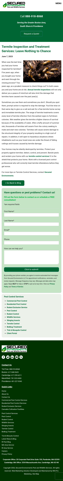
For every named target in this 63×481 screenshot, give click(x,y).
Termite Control (7, 429)
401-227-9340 (16, 381)
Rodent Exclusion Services (11, 406)
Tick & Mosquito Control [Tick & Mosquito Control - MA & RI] (16, 330)
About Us (5, 394)
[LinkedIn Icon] (12, 357)
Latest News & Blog (9, 439)
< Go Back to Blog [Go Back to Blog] (13, 183)
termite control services (39, 156)
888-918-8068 (14, 369)
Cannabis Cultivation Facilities (13, 409)
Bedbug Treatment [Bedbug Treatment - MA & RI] (14, 327)
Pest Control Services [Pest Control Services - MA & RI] (14, 296)
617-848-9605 (13, 372)
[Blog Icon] (21, 357)
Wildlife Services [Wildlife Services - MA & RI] (13, 317)
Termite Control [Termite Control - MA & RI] (13, 324)
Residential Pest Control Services (14, 403)
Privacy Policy (7, 454)
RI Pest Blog (6, 442)
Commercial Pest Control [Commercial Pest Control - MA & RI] (17, 301)
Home (4, 391)
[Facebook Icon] (3, 357)
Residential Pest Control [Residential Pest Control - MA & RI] (16, 304)
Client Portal (12, 333)
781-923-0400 (16, 378)
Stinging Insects (8, 426)
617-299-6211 (16, 375)
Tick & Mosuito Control (10, 436)
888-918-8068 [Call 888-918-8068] (34, 16)
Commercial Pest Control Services (14, 400)
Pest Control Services (10, 413)
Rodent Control (7, 420)
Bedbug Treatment (8, 432)
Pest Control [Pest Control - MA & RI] (12, 311)
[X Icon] (8, 357)
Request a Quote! (31, 34)
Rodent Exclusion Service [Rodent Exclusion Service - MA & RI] (17, 307)
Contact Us (6, 397)
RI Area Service (7, 448)
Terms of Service (17, 287)
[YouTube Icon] (16, 357)
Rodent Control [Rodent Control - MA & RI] (13, 314)
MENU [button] (56, 3)
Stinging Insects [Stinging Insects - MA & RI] (13, 320)
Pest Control (6, 416)
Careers (5, 451)
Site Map (35, 474)
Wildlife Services (8, 423)
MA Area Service (8, 445)
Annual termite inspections (39, 89)
